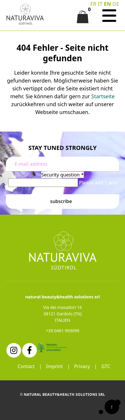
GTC (105, 366)
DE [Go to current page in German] (115, 3)
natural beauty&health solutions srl (64, 394)
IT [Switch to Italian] (100, 3)
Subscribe (61, 201)
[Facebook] (29, 350)
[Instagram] (13, 350)
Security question (62, 175)
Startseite (102, 96)
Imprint (54, 366)
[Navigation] (109, 16)
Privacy (82, 366)
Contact (26, 366)
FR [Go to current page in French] (93, 3)
